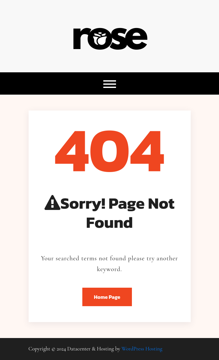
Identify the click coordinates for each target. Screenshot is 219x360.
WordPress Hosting (141, 348)
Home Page (107, 297)
